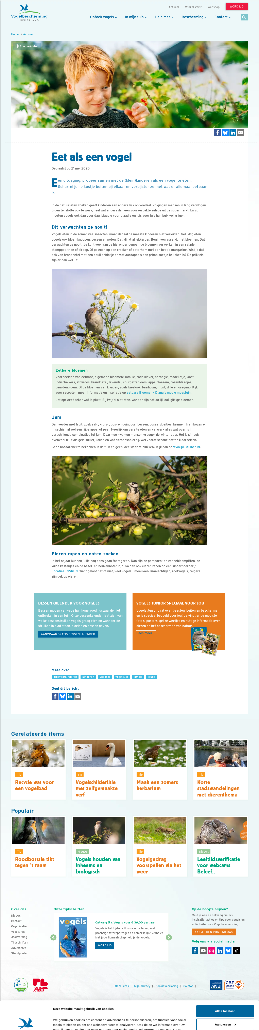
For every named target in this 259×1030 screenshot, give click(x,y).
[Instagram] (211, 950)
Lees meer (144, 633)
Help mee (163, 17)
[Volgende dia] (168, 950)
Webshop (214, 7)
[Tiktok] (236, 950)
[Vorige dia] (53, 950)
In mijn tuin (134, 17)
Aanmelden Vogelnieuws (213, 932)
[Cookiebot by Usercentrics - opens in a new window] (26, 1022)
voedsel (105, 676)
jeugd (151, 676)
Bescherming (192, 17)
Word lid (105, 945)
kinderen (88, 676)
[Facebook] (195, 950)
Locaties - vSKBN (65, 571)
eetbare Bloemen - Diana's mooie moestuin (159, 393)
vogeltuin (121, 676)
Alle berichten (27, 46)
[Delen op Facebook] (217, 132)
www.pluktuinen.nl (186, 447)
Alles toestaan (225, 982)
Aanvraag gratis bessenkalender (68, 634)
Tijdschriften (19, 942)
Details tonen (62, 1022)
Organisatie (19, 926)
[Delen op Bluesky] (225, 132)
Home (15, 34)
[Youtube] (203, 950)
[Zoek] (244, 17)
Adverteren (19, 948)
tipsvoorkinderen (65, 676)
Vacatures (18, 931)
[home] (29, 12)
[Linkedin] (220, 950)
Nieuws (16, 915)
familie (138, 676)
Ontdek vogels (102, 17)
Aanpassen (225, 995)
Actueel (28, 34)
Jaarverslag (19, 937)
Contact (221, 17)
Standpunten (19, 953)
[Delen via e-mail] (240, 132)
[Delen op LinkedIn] (232, 132)
